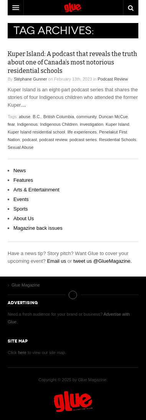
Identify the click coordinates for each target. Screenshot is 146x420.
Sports (20, 209)
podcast (29, 139)
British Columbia (58, 116)
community (86, 116)
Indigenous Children (58, 124)
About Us (23, 218)
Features (23, 180)
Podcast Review (113, 79)
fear (11, 124)
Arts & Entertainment (36, 190)
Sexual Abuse (20, 147)
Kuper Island (118, 124)
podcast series (83, 139)
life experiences (82, 132)
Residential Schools (117, 139)
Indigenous (27, 124)
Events (21, 199)
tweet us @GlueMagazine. (102, 261)
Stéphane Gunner (30, 79)
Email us (56, 261)
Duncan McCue (113, 116)
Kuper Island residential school (36, 132)
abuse (24, 116)
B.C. (37, 116)
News (19, 170)
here (22, 352)
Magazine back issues (37, 228)
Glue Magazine (73, 401)
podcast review (53, 139)
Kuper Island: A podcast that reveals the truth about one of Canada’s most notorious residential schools (72, 62)
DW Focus (73, 7)
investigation (91, 124)
